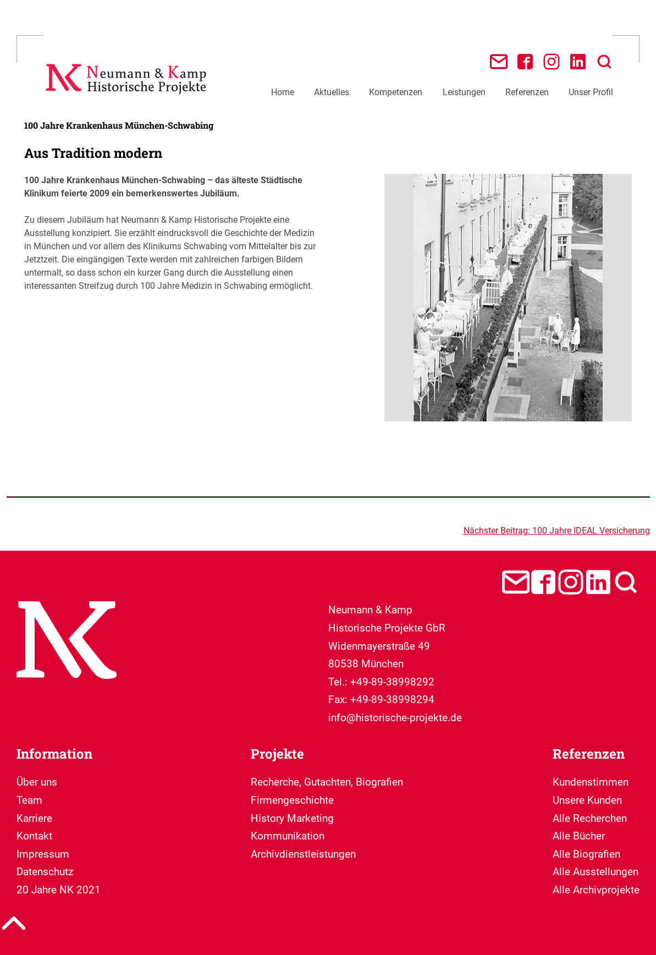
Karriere (34, 818)
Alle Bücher (579, 836)
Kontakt (34, 836)
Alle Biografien (586, 854)
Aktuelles (331, 92)
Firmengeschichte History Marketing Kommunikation (292, 818)
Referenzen (527, 92)
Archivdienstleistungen (303, 854)
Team (29, 800)
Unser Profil (591, 92)
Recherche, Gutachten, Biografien (327, 782)
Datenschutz (44, 871)
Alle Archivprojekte (596, 889)
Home (282, 92)
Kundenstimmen (591, 782)
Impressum (42, 854)
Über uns (36, 782)
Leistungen (464, 92)
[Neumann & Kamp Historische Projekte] (128, 99)
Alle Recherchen (590, 818)
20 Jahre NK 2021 (58, 889)
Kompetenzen (395, 92)
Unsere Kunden (587, 800)
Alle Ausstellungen (595, 871)
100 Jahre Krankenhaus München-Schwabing (118, 125)
